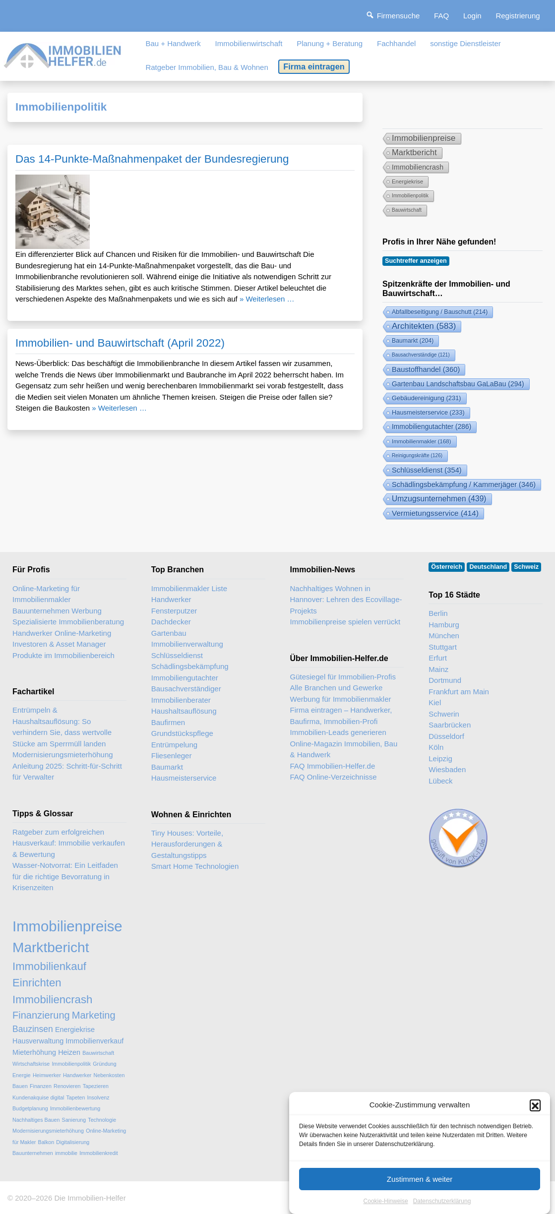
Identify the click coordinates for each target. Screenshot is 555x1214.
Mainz (438, 669)
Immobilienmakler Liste (189, 588)
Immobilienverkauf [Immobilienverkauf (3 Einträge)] (94, 1041)
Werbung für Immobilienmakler (340, 699)
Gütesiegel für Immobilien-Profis (343, 676)
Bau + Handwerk (172, 43)
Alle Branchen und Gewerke (336, 687)
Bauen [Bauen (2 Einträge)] (20, 1086)
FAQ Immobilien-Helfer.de (332, 766)
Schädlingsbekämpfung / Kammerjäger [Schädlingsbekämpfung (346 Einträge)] (464, 484)
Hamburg (444, 624)
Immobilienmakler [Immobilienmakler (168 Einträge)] (421, 441)
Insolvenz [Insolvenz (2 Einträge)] (98, 1097)
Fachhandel (396, 43)
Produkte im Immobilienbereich (63, 655)
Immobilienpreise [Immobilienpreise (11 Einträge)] (424, 138)
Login (472, 15)
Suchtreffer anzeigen (416, 260)
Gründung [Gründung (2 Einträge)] (104, 1064)
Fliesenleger (171, 755)
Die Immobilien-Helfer (89, 1198)
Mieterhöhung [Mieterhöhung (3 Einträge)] (34, 1052)
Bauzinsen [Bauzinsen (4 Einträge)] (32, 1029)
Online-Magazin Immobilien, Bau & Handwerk (344, 749)
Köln (436, 747)
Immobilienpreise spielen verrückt (345, 621)
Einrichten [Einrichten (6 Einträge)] (37, 982)
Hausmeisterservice (184, 778)
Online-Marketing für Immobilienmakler (46, 594)
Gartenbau (168, 633)
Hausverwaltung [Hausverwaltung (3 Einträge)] (37, 1041)
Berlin (438, 613)
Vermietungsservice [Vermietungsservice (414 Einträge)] (435, 513)
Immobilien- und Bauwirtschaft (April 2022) (120, 343)
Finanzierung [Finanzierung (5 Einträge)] (41, 1015)
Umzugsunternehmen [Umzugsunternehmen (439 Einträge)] (439, 498)
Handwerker (171, 599)
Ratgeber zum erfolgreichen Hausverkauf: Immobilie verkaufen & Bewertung (68, 843)
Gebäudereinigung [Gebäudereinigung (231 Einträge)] (426, 398)
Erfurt (438, 658)
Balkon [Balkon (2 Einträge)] (46, 1142)
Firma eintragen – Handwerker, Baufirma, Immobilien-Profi (341, 716)
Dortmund (445, 680)
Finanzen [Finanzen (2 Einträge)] (41, 1086)
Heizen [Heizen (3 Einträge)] (69, 1052)
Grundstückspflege (182, 733)
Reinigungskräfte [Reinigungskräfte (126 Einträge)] (417, 455)
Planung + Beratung (330, 43)
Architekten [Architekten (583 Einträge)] (424, 326)
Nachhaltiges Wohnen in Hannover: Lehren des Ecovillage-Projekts (346, 599)
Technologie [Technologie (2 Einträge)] (102, 1120)
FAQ (441, 15)
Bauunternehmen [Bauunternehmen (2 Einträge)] (32, 1153)
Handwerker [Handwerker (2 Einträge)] (77, 1075)
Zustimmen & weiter (420, 1191)
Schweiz (526, 566)
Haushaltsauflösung (184, 711)
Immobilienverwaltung (187, 644)
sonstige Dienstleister (465, 43)
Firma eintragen (314, 66)
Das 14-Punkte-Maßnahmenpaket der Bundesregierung (152, 159)
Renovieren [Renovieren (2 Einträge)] (67, 1086)
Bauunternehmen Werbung (57, 611)
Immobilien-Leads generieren (338, 732)
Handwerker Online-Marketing (61, 633)
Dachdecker (171, 621)
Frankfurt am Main (459, 691)
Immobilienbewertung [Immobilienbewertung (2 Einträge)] (75, 1108)
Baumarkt (167, 767)
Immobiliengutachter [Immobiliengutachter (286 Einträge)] (431, 426)
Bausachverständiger (186, 688)
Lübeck (440, 781)
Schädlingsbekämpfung (190, 666)
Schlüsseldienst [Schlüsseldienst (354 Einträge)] (427, 470)
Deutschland (488, 566)
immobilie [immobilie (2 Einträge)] (66, 1153)
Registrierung (517, 15)
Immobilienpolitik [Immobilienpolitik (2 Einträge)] (410, 195)
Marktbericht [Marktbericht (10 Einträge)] (414, 152)
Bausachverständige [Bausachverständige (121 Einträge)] (421, 355)
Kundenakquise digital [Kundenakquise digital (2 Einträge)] (38, 1097)
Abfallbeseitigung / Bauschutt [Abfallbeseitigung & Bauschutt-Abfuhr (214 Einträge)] (440, 311)
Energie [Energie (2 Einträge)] (21, 1075)
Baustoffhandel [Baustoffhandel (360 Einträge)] (426, 369)
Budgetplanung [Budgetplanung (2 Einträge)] (30, 1108)
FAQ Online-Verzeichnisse (333, 777)
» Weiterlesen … (267, 299)
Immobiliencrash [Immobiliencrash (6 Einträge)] (417, 167)
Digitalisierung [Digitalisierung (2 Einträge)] (72, 1142)
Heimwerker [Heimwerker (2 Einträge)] (47, 1075)
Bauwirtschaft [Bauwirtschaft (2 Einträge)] (407, 210)
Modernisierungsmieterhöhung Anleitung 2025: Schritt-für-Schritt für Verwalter (67, 765)
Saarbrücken (450, 725)
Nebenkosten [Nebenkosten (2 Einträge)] (109, 1075)
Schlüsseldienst (177, 655)
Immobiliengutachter (184, 677)
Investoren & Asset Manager (59, 644)
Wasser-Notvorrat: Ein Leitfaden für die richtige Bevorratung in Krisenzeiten (65, 876)
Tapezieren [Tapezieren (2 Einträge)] (96, 1086)
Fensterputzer (174, 611)
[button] (535, 1117)
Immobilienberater (181, 700)
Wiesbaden (447, 769)
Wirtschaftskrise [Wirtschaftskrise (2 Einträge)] (31, 1064)
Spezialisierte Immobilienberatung (68, 621)
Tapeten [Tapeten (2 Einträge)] (75, 1097)
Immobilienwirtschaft (249, 43)
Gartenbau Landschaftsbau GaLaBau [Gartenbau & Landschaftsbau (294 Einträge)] (458, 384)
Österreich (446, 566)
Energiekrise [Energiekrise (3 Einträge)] (407, 181)
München (444, 635)
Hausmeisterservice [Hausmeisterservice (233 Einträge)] (428, 412)
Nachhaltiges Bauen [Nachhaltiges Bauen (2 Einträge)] (36, 1120)
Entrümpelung (174, 744)
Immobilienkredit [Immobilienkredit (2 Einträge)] (98, 1153)
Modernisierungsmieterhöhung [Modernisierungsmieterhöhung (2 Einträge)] (48, 1131)
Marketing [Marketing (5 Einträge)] (94, 1015)
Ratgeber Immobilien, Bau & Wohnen (206, 67)
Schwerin (444, 714)
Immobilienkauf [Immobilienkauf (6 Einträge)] (49, 966)
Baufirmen (168, 722)
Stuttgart (443, 647)
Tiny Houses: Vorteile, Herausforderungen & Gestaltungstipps (187, 844)
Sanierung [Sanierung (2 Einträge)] (74, 1120)
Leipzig (440, 758)
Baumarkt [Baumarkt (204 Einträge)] (412, 340)
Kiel (435, 702)
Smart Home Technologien (195, 866)
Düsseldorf (446, 736)
